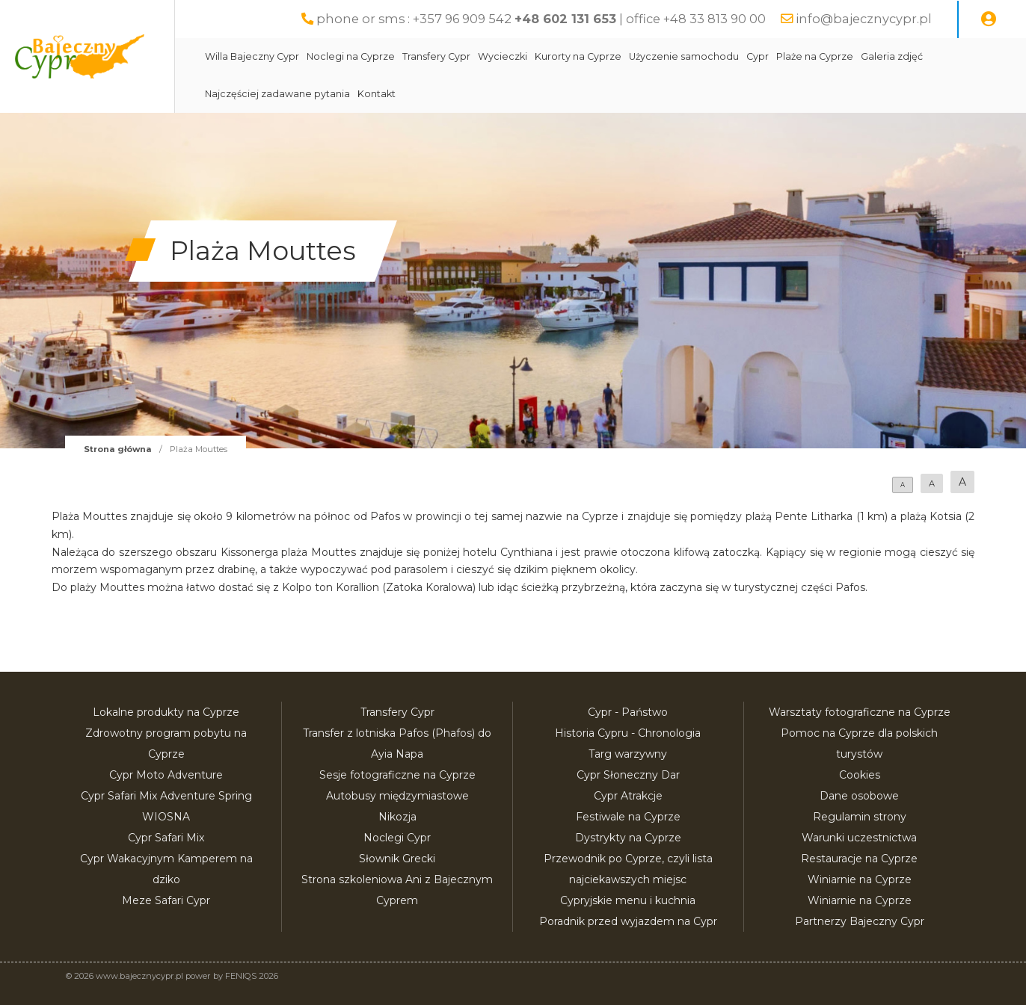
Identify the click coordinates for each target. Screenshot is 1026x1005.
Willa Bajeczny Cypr (287, 56)
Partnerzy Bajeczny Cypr (859, 921)
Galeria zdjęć (927, 56)
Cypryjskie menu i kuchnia (627, 900)
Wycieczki (537, 56)
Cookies (859, 775)
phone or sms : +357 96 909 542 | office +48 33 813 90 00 (541, 18)
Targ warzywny (628, 754)
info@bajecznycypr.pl (864, 18)
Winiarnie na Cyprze (860, 879)
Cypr (792, 56)
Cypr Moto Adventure (166, 775)
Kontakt (412, 93)
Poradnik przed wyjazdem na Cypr (628, 921)
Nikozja (397, 816)
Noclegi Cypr (397, 837)
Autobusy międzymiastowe (397, 796)
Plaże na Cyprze (849, 56)
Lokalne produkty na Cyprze (166, 712)
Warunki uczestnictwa (859, 837)
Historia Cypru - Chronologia (628, 733)
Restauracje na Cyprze (859, 858)
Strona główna (118, 449)
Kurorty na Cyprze (613, 56)
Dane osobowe (859, 796)
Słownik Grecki (397, 858)
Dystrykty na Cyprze (628, 837)
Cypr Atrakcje (628, 796)
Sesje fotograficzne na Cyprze (397, 775)
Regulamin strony (859, 816)
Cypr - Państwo (628, 712)
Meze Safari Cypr (166, 900)
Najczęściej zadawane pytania (312, 93)
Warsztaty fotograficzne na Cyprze (859, 712)
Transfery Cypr (471, 56)
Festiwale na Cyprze (628, 816)
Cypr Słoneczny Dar (628, 775)
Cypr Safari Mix (166, 837)
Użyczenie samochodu (719, 56)
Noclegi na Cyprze (386, 56)
